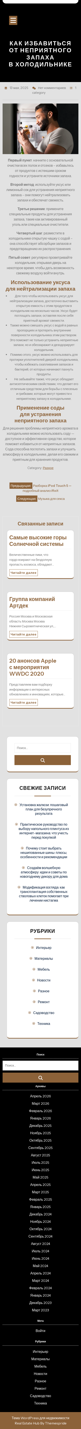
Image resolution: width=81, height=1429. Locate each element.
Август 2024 (40, 1243)
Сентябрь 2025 (40, 1148)
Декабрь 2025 (40, 1125)
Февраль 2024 (40, 1288)
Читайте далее (24, 573)
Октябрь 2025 (40, 1140)
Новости (44, 980)
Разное (48, 468)
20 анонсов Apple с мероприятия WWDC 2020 (32, 667)
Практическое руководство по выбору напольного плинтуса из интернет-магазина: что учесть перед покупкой (44, 831)
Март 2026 (40, 1103)
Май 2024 (40, 1266)
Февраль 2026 (40, 1111)
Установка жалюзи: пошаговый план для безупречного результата (43, 809)
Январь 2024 (40, 1295)
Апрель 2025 (40, 1184)
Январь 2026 (40, 1118)
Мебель (44, 969)
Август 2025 (40, 1155)
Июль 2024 (40, 1251)
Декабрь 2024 (40, 1214)
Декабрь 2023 (40, 1303)
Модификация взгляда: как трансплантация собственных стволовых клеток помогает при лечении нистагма (44, 893)
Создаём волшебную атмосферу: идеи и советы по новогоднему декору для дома (44, 872)
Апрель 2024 (40, 1273)
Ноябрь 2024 (40, 1221)
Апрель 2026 (40, 1096)
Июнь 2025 (40, 1170)
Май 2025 (40, 1177)
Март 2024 (40, 1280)
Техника (43, 1023)
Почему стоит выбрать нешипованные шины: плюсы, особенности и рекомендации (43, 852)
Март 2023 (40, 1310)
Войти (40, 1331)
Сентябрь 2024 (41, 1236)
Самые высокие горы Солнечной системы (38, 540)
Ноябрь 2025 (40, 1133)
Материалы (44, 958)
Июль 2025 (40, 1162)
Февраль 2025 (40, 1199)
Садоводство (43, 1013)
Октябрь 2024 (40, 1229)
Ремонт (44, 1002)
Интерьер (43, 947)
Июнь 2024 (40, 1258)
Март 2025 (40, 1192)
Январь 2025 (40, 1207)
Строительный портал (40, 11)
